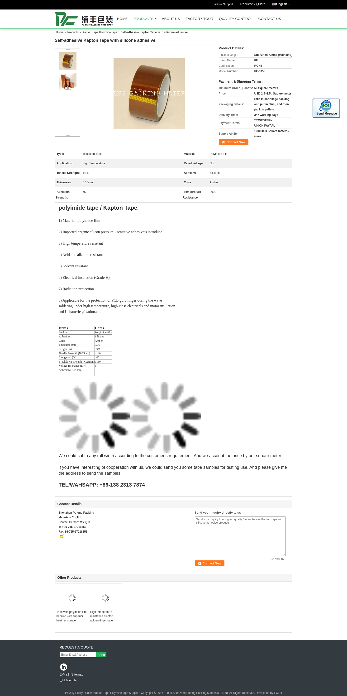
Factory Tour (199, 19)
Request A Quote (252, 4)
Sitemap (77, 674)
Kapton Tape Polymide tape (99, 32)
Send (101, 655)
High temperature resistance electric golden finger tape (101, 616)
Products (143, 19)
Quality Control (235, 19)
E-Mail (64, 674)
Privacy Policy (74, 693)
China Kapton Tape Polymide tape (106, 693)
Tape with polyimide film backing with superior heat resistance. (72, 616)
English (284, 3)
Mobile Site (68, 680)
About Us (171, 19)
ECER (278, 693)
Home (122, 19)
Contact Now (236, 142)
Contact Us (269, 19)
